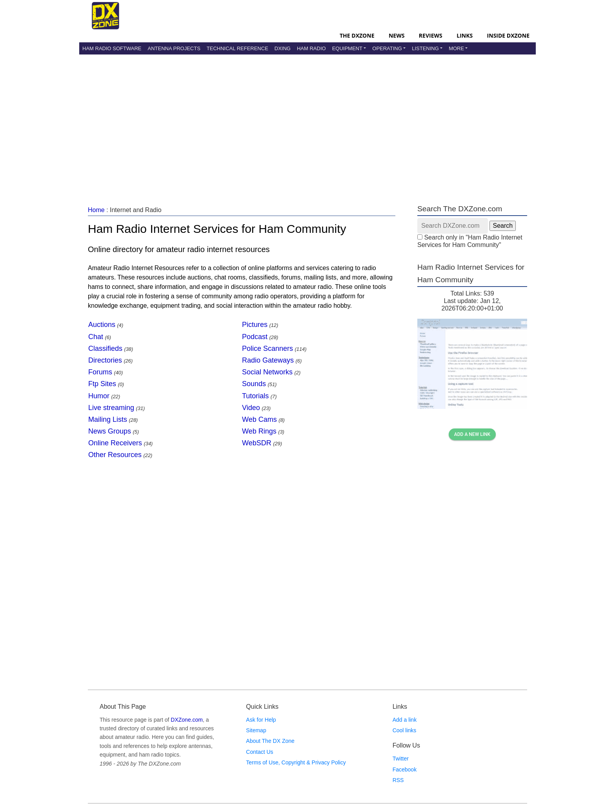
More (456, 48)
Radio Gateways (268, 360)
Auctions (101, 324)
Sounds (254, 384)
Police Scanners (267, 348)
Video (251, 408)
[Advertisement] (307, 121)
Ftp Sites (102, 384)
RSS (398, 780)
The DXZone (357, 35)
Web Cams (259, 419)
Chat (95, 337)
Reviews (430, 35)
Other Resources (115, 455)
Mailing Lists (107, 419)
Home (96, 210)
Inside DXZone (508, 35)
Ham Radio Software (111, 48)
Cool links (405, 730)
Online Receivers (115, 443)
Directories (105, 360)
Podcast (254, 337)
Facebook (405, 769)
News (396, 35)
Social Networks (267, 372)
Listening (425, 48)
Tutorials (255, 396)
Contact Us (259, 752)
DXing (283, 48)
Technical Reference (237, 48)
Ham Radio (311, 48)
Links (465, 35)
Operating (387, 48)
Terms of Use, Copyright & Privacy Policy (296, 762)
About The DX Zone (270, 741)
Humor (98, 396)
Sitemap (256, 730)
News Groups (109, 431)
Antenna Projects (173, 48)
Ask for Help (261, 720)
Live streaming (111, 408)
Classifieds (105, 348)
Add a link (405, 720)
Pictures (254, 324)
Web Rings (259, 431)
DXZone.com (187, 720)
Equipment (347, 48)
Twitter (401, 758)
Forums (100, 372)
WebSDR (256, 443)
